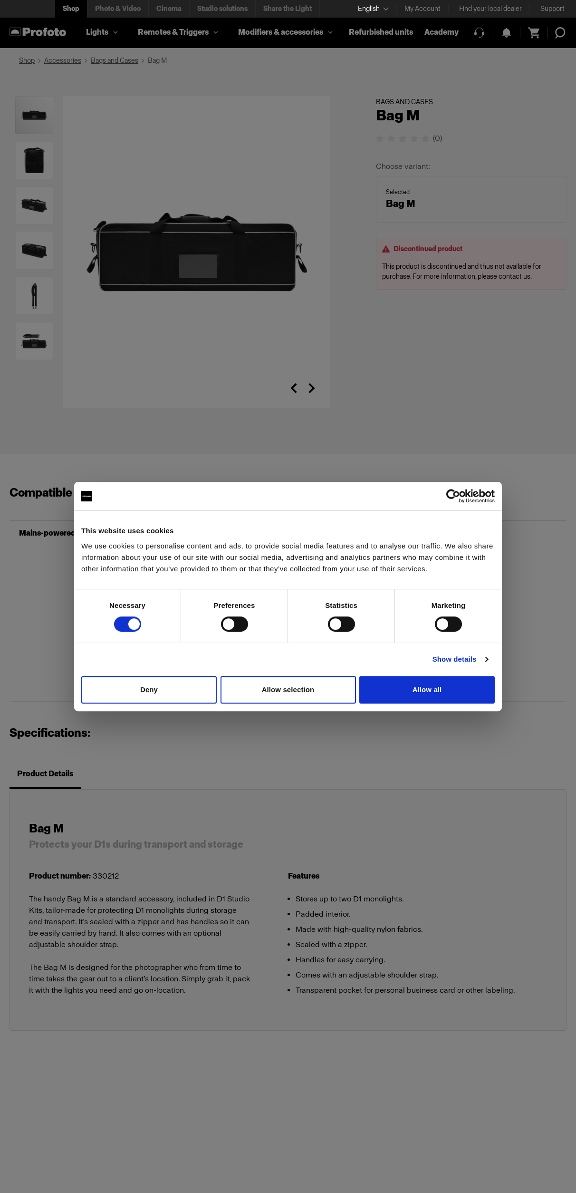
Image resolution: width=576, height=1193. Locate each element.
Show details (454, 659)
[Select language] (373, 9)
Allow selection (288, 689)
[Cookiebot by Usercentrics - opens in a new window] (453, 496)
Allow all (427, 689)
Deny (149, 689)
